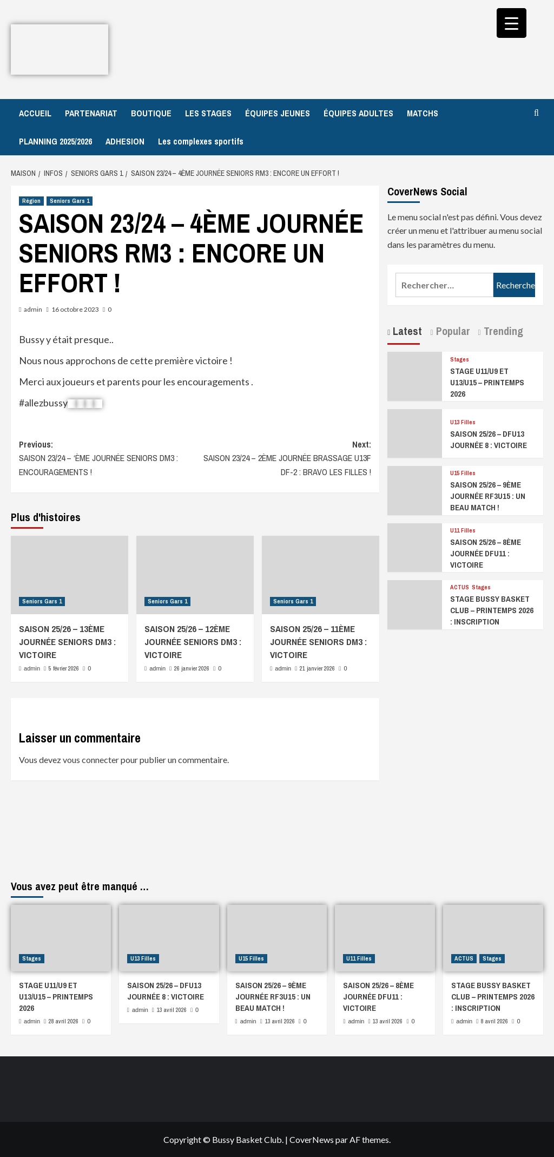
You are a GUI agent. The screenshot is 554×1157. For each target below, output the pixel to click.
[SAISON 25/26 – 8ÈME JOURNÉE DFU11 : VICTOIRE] (414, 546)
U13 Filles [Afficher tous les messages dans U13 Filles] (463, 422)
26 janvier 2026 (191, 668)
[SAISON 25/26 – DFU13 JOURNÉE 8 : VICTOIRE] (414, 432)
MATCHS (422, 113)
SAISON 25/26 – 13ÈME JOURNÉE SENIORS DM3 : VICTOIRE (67, 641)
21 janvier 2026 (317, 668)
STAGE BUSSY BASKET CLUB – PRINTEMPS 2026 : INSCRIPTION (491, 610)
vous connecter (91, 759)
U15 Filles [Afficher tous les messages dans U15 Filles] (463, 473)
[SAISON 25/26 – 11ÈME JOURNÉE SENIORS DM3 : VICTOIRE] (320, 575)
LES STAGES (208, 113)
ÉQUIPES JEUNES (277, 113)
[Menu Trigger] (511, 23)
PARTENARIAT (91, 113)
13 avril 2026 (172, 1010)
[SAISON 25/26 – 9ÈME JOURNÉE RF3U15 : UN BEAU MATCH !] (414, 489)
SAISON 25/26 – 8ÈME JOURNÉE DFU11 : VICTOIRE (485, 553)
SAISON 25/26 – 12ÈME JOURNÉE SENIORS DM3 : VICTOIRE (192, 641)
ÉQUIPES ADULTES (358, 113)
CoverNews (311, 1139)
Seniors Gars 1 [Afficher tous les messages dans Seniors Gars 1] (69, 201)
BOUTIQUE (151, 113)
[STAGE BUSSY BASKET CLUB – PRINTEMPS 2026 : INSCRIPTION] (414, 603)
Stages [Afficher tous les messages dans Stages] (459, 360)
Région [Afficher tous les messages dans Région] (31, 201)
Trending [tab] (502, 331)
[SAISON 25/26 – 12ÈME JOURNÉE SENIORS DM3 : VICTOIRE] (195, 575)
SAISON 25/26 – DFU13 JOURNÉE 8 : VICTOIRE (488, 439)
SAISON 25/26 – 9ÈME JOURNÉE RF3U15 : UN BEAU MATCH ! (487, 496)
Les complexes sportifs (200, 141)
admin (33, 309)
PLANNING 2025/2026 (55, 141)
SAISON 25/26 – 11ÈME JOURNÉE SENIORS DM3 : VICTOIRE (318, 641)
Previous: (107, 458)
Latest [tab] (406, 331)
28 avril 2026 (63, 1021)
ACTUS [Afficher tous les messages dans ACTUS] (459, 587)
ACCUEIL (35, 113)
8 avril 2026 (494, 1021)
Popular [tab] (451, 331)
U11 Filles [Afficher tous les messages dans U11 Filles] (463, 531)
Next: (283, 458)
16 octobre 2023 (75, 309)
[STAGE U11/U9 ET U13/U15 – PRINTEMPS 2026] (414, 375)
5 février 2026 (64, 668)
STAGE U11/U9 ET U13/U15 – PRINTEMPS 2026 (487, 382)
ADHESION (124, 141)
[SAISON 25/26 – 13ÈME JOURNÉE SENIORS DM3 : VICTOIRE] (69, 575)
